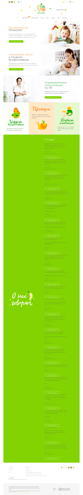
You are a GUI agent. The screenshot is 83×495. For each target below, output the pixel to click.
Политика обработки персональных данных (33, 472)
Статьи (10, 470)
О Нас (10, 472)
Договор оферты (28, 470)
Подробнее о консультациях (53, 97)
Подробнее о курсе (16, 41)
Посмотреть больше (52, 157)
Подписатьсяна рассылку (65, 467)
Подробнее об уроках (16, 69)
